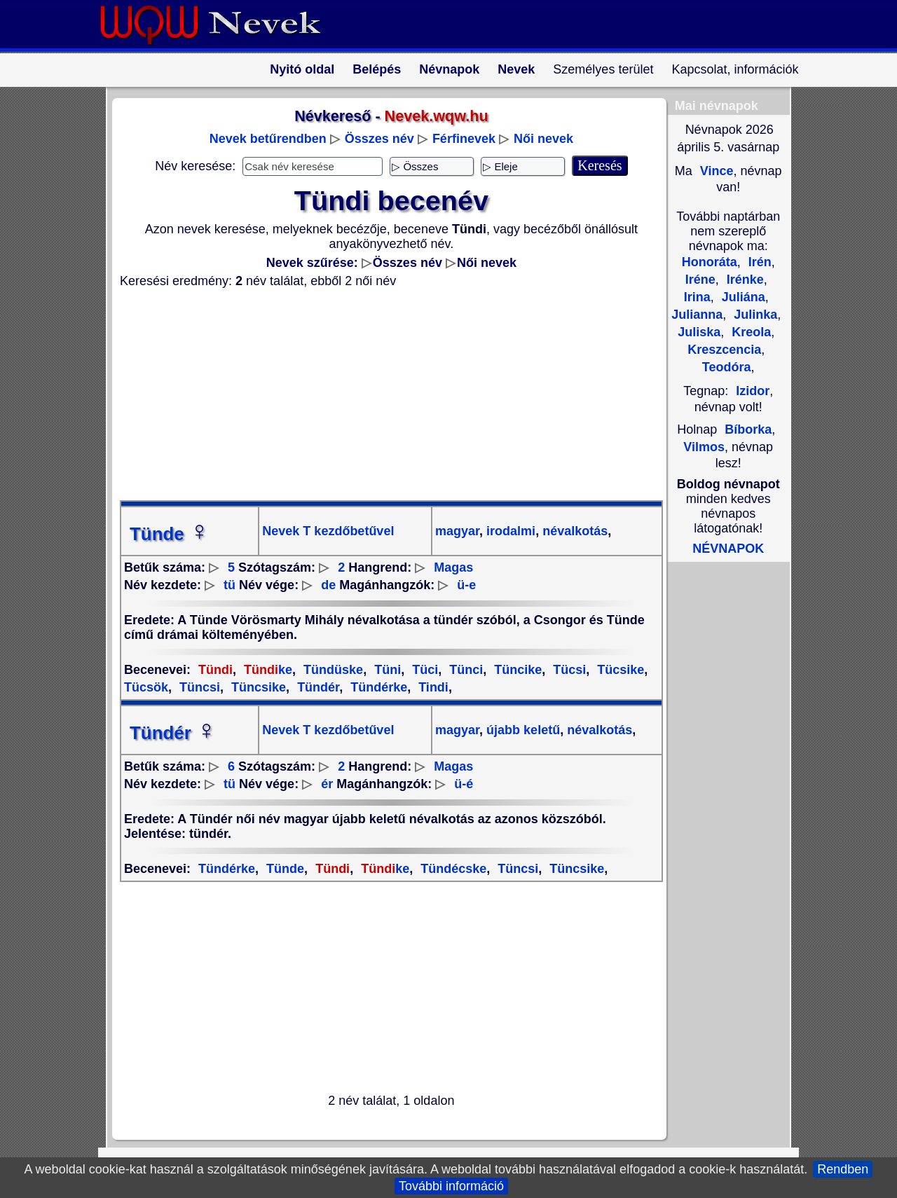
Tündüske (331, 670)
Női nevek (543, 139)
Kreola (749, 332)
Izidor (752, 391)
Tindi (431, 687)
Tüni (386, 670)
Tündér (316, 687)
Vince (715, 171)
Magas (453, 567)
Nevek (516, 69)
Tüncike (516, 670)
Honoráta (709, 262)
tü (229, 585)
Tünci (464, 670)
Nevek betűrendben (268, 139)
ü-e (466, 585)
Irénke (743, 280)
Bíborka (748, 429)
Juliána (741, 297)
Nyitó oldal (302, 69)
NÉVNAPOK (728, 549)
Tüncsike (257, 687)
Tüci (423, 670)
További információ (451, 1186)
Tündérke (377, 687)
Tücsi (567, 670)
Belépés (376, 69)
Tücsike (619, 670)
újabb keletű (521, 730)
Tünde (170, 534)
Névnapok (449, 69)
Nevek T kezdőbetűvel (328, 531)
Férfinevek (463, 139)
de (328, 585)
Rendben (842, 1169)
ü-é (463, 784)
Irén (758, 262)
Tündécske (451, 869)
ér (327, 784)
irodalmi (509, 531)
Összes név (379, 139)
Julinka (753, 315)
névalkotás (573, 531)
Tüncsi (198, 687)
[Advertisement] (382, 394)
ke (266, 670)
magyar (457, 531)
